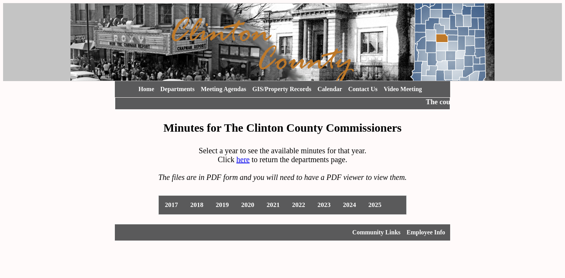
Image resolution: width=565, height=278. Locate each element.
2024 (349, 204)
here (242, 159)
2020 (247, 204)
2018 (196, 204)
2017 (171, 204)
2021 (273, 204)
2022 (298, 204)
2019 (222, 204)
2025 (375, 204)
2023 (324, 204)
